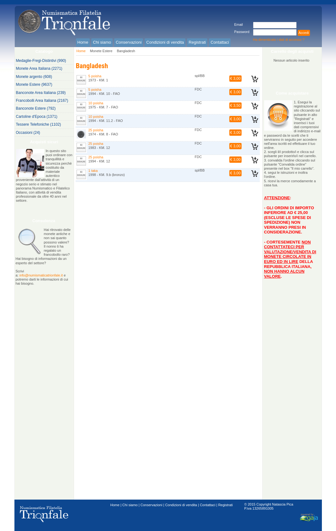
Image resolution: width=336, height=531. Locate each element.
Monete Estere (101, 51)
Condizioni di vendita (181, 505)
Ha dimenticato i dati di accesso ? (279, 39)
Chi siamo (130, 505)
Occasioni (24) (28, 132)
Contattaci (208, 505)
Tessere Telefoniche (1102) (38, 124)
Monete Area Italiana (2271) (39, 68)
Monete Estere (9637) (34, 84)
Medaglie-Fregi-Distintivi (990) (41, 60)
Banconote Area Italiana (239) (41, 92)
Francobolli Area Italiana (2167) (42, 100)
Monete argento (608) (34, 76)
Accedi (304, 33)
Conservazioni (152, 505)
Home (81, 51)
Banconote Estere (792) (36, 108)
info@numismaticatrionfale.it (41, 275)
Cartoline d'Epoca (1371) (36, 116)
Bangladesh (126, 51)
